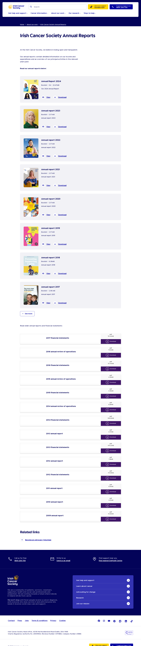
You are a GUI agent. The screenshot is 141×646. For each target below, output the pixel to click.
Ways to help (90, 13)
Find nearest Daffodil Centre (110, 554)
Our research (75, 13)
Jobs (27, 614)
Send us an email (63, 554)
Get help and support (18, 13)
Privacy (53, 614)
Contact (11, 614)
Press (20, 614)
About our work (58, 13)
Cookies (62, 614)
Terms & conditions (39, 614)
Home (22, 24)
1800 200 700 (20, 554)
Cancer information (39, 13)
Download (113, 341)
